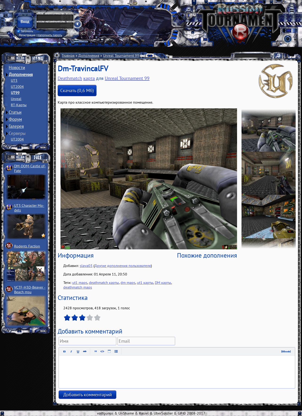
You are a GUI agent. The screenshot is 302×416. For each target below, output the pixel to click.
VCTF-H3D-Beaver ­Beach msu (29, 289)
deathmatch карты (104, 282)
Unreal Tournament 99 (121, 55)
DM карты (163, 282)
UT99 (15, 92)
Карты (148, 55)
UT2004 (17, 86)
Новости (17, 67)
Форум (15, 119)
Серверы (17, 133)
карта (89, 78)
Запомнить (25, 31)
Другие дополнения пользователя (122, 265)
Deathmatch (70, 78)
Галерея (16, 126)
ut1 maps (79, 282)
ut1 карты (145, 282)
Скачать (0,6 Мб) (77, 90)
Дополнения (21, 74)
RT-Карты (19, 104)
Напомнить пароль (49, 35)
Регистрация (27, 35)
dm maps (128, 282)
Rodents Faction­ (27, 246)
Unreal (16, 98)
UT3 (14, 80)
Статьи (15, 112)
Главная (68, 55)
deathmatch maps (77, 287)
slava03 (86, 265)
